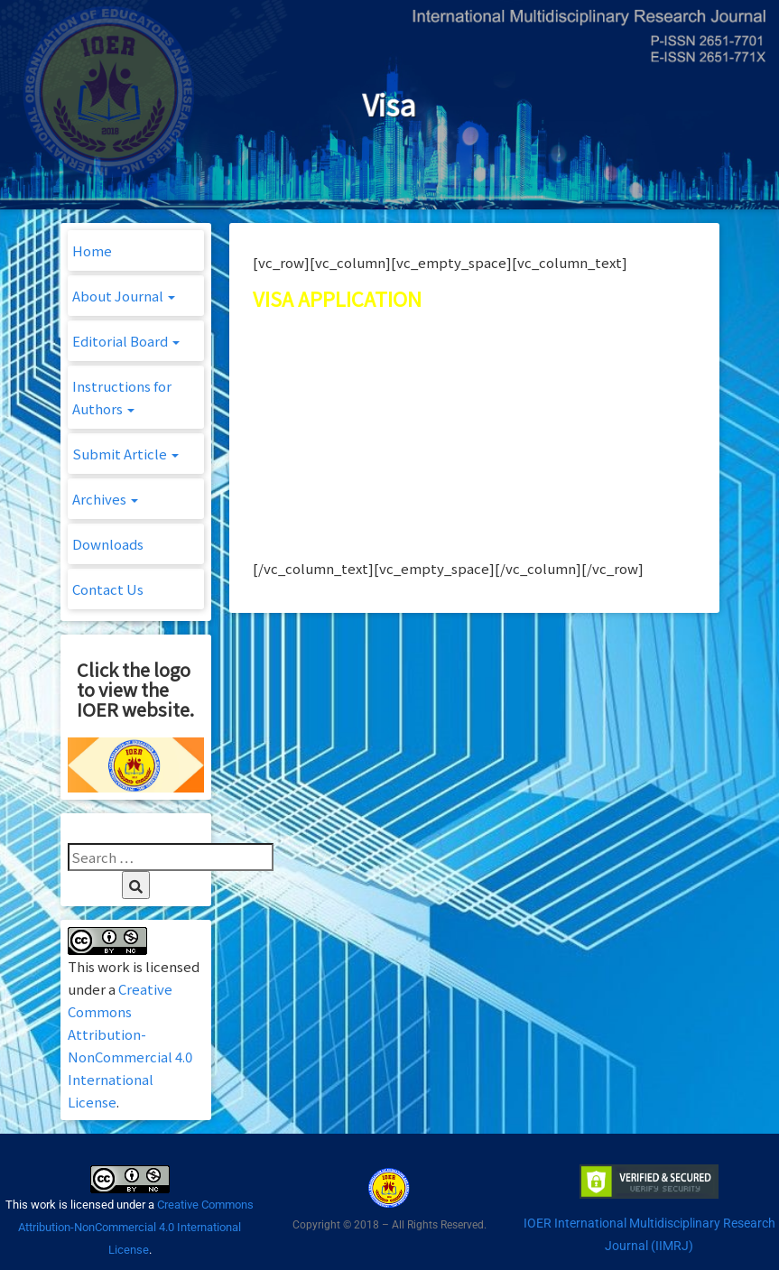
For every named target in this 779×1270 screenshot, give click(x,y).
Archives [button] (105, 498)
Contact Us (108, 588)
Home (92, 250)
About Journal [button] (123, 295)
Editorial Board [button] (126, 340)
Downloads (108, 543)
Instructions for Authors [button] (122, 397)
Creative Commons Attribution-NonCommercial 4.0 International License (136, 1227)
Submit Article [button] (125, 453)
